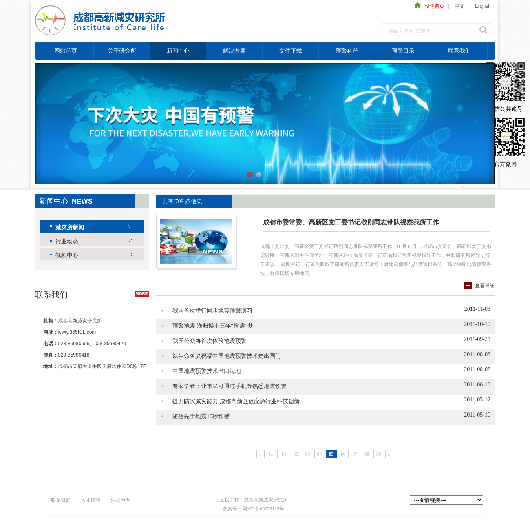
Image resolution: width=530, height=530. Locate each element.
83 (307, 454)
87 (355, 454)
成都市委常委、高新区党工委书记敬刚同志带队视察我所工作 (351, 222)
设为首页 (432, 6)
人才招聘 (90, 500)
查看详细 (485, 285)
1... (272, 454)
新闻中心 (178, 50)
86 (343, 454)
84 (319, 454)
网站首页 (65, 50)
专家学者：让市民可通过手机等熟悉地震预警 (229, 386)
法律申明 (120, 500)
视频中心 (66, 255)
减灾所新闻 (69, 227)
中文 (459, 6)
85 (331, 454)
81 (284, 454)
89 (378, 454)
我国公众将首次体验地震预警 (209, 341)
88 (366, 454)
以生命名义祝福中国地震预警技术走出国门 (226, 356)
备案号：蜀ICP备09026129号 (253, 509)
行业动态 (66, 241)
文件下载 (290, 50)
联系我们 (459, 50)
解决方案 (234, 50)
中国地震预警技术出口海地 (206, 371)
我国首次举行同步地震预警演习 (212, 311)
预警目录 (403, 50)
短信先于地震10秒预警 (201, 416)
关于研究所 (122, 50)
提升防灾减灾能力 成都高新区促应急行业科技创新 (236, 401)
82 (296, 454)
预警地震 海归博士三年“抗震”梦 (212, 326)
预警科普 (347, 50)
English (483, 6)
